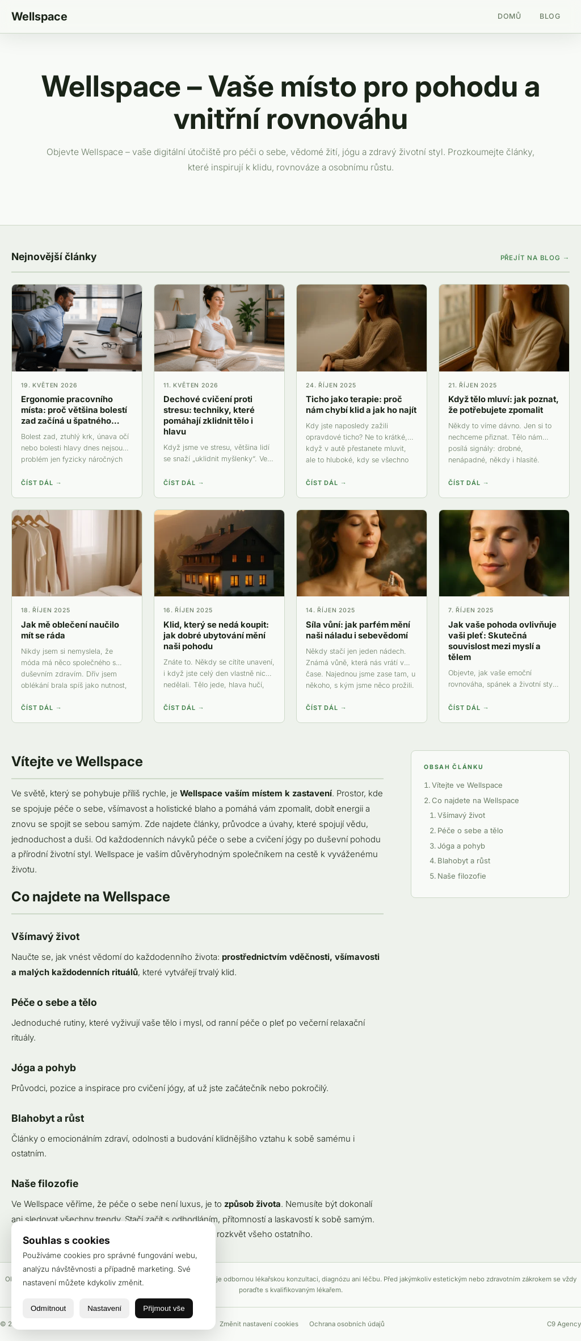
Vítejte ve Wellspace (467, 784)
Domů (509, 16)
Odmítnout (48, 1308)
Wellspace (39, 16)
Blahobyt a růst (463, 860)
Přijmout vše (163, 1308)
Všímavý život (461, 815)
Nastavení (104, 1308)
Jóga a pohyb (461, 845)
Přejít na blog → (535, 258)
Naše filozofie (461, 875)
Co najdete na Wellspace (475, 800)
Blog (550, 16)
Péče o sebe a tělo (470, 830)
